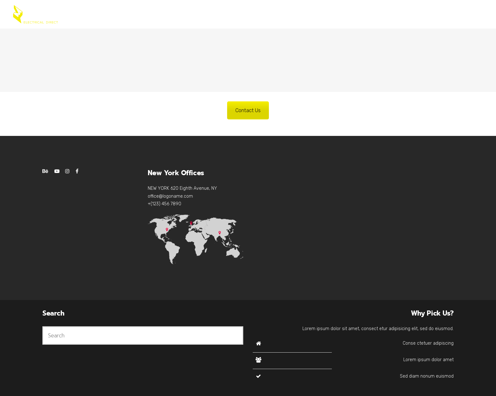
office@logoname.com (170, 196)
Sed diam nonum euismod (427, 376)
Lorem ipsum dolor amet (428, 359)
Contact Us (248, 110)
